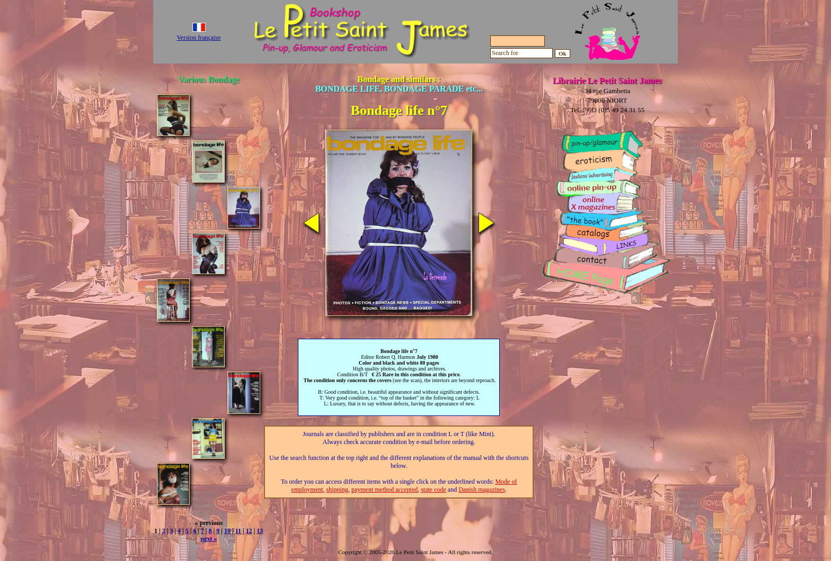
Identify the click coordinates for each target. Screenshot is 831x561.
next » (208, 538)
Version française (199, 37)
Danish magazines (481, 489)
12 (249, 531)
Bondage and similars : (399, 84)
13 (260, 531)
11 (238, 531)
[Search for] (521, 53)
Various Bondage (209, 79)
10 (227, 531)
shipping (337, 489)
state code (433, 489)
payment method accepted (384, 489)
